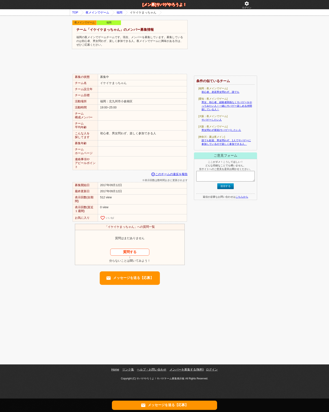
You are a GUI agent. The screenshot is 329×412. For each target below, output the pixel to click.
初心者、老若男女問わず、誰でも (220, 92)
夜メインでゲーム (97, 12)
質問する (130, 252)
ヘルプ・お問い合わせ (151, 369)
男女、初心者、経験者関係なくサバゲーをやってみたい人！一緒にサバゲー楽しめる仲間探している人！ (227, 106)
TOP (75, 12)
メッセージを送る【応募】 (130, 278)
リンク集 (128, 369)
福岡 (119, 12)
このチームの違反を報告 (169, 174)
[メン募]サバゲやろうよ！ (164, 5)
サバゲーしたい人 (212, 119)
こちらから (242, 196)
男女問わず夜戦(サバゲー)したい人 (221, 130)
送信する (225, 186)
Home (115, 369)
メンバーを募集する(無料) (187, 369)
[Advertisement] (129, 61)
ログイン (246, 5)
